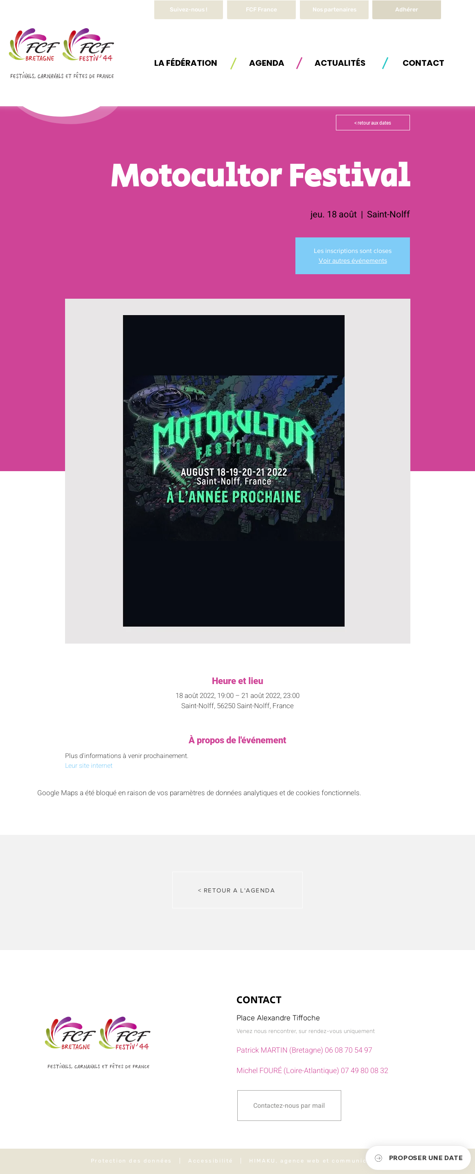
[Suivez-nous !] (188, 10)
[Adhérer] (406, 10)
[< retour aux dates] (373, 122)
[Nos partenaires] (334, 10)
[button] (186, 63)
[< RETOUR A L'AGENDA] (237, 890)
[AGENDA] (266, 63)
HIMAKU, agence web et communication (316, 1161)
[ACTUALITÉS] (340, 63)
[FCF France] (261, 10)
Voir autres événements (353, 260)
